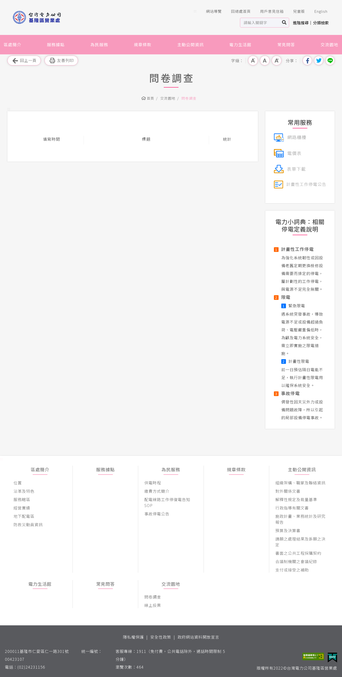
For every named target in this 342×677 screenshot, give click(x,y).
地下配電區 (24, 516)
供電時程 (152, 483)
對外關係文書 (287, 491)
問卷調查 (189, 98)
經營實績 (22, 508)
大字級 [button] (277, 60)
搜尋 (284, 22)
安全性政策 (160, 637)
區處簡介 (12, 44)
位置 (18, 483)
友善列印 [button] (61, 60)
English (317, 11)
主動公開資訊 (190, 44)
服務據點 (56, 44)
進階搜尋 (301, 23)
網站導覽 (210, 11)
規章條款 (142, 44)
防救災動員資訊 (28, 524)
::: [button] (195, 11)
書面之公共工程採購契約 (298, 553)
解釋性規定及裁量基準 (296, 499)
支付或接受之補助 (292, 570)
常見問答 (286, 44)
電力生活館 (240, 44)
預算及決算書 (287, 530)
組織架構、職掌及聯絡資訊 (300, 483)
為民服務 (99, 44)
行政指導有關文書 (292, 508)
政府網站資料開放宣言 (198, 637)
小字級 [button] (253, 60)
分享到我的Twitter (318, 60)
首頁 (150, 98)
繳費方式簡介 (156, 491)
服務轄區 (22, 499)
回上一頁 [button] (24, 60)
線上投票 (152, 605)
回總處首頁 (237, 11)
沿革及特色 (24, 491)
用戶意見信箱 (268, 11)
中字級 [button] (265, 60)
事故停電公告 (156, 514)
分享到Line (330, 60)
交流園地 (329, 44)
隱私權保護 (133, 637)
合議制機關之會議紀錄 (296, 561)
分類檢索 (321, 23)
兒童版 (295, 11)
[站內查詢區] (260, 22)
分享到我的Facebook (307, 60)
